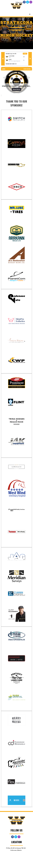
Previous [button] (3, 59)
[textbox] (16, 103)
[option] (16, 59)
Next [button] (30, 59)
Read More (16, 89)
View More (27, 69)
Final (24, 53)
